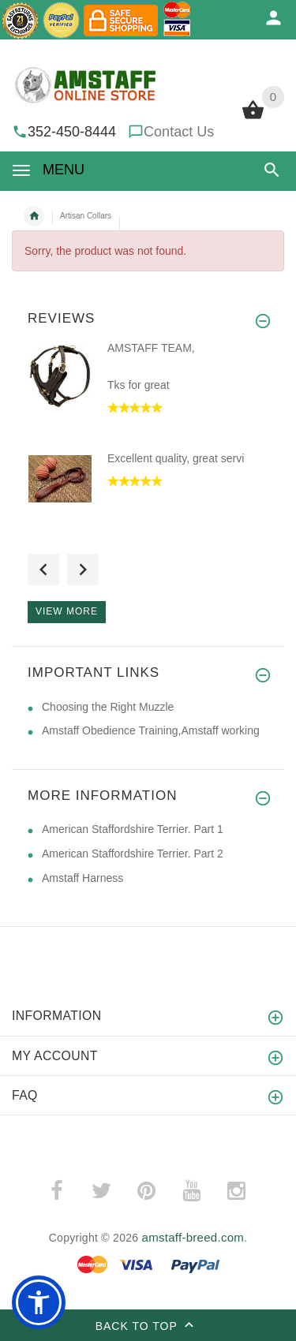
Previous (43, 569)
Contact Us (179, 132)
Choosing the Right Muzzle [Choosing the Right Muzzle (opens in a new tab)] (108, 706)
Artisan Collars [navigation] (85, 215)
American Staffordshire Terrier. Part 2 (132, 853)
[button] (272, 170)
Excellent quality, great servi (175, 458)
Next (83, 569)
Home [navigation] (34, 216)
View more (67, 611)
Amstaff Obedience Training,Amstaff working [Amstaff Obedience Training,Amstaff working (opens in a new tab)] (151, 730)
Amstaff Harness (82, 878)
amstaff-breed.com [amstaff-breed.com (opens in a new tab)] (193, 1237)
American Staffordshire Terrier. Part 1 (132, 829)
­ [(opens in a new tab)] (56, 1191)
